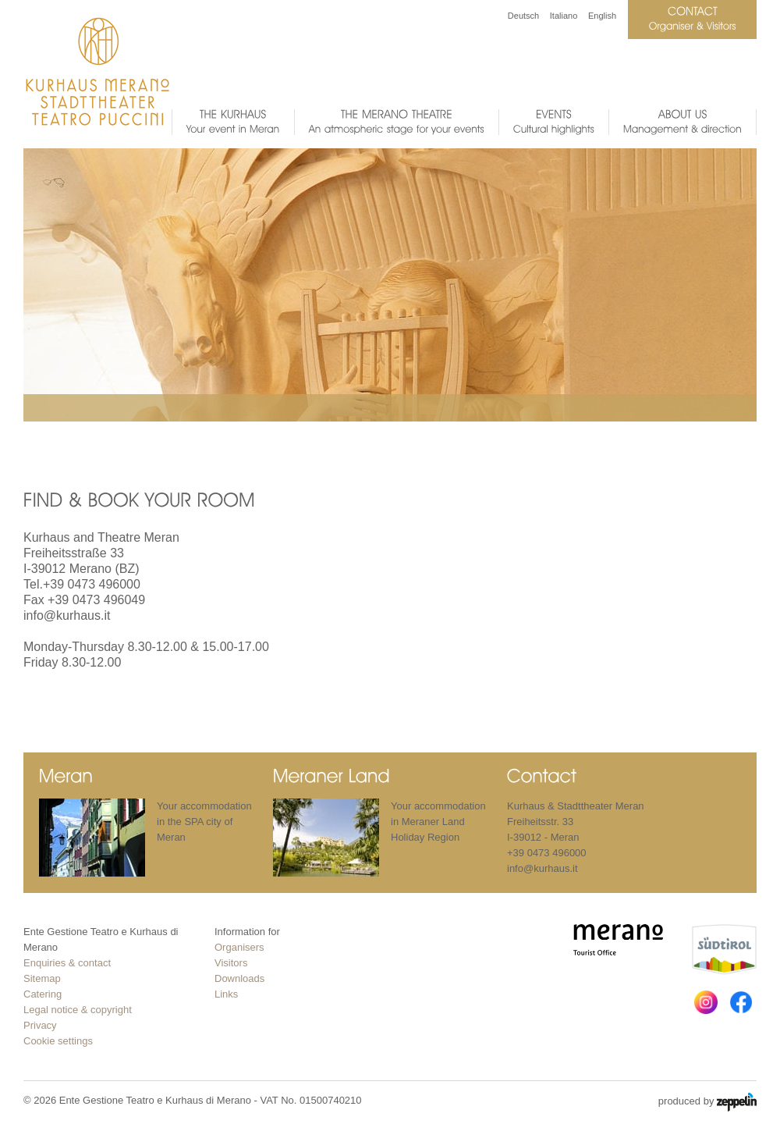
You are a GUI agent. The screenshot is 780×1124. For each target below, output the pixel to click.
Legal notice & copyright (77, 1010)
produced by (707, 1102)
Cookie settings (58, 1041)
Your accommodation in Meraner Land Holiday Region (438, 821)
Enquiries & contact (67, 963)
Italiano (563, 15)
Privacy (40, 1025)
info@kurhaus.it (66, 615)
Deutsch (523, 15)
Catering (42, 994)
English (602, 15)
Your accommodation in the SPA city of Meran (204, 821)
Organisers (239, 947)
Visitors (230, 963)
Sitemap (42, 978)
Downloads (239, 978)
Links (226, 994)
